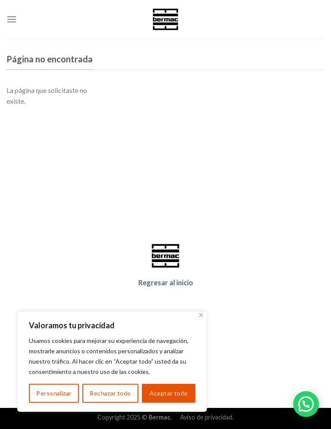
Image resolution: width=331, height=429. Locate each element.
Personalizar (53, 393)
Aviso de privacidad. (207, 417)
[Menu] (11, 19)
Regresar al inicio (165, 282)
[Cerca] (201, 315)
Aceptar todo (169, 393)
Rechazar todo (110, 393)
